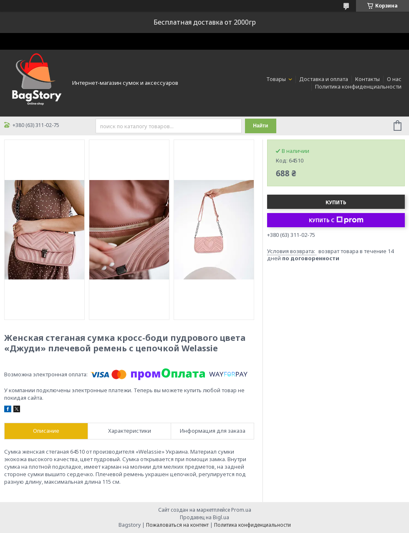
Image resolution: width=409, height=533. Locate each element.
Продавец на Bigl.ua (204, 517)
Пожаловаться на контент (177, 524)
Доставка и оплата (323, 79)
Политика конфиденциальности (358, 86)
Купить (336, 202)
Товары (276, 79)
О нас (394, 79)
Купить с (336, 220)
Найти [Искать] (260, 126)
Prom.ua (241, 509)
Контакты (367, 79)
